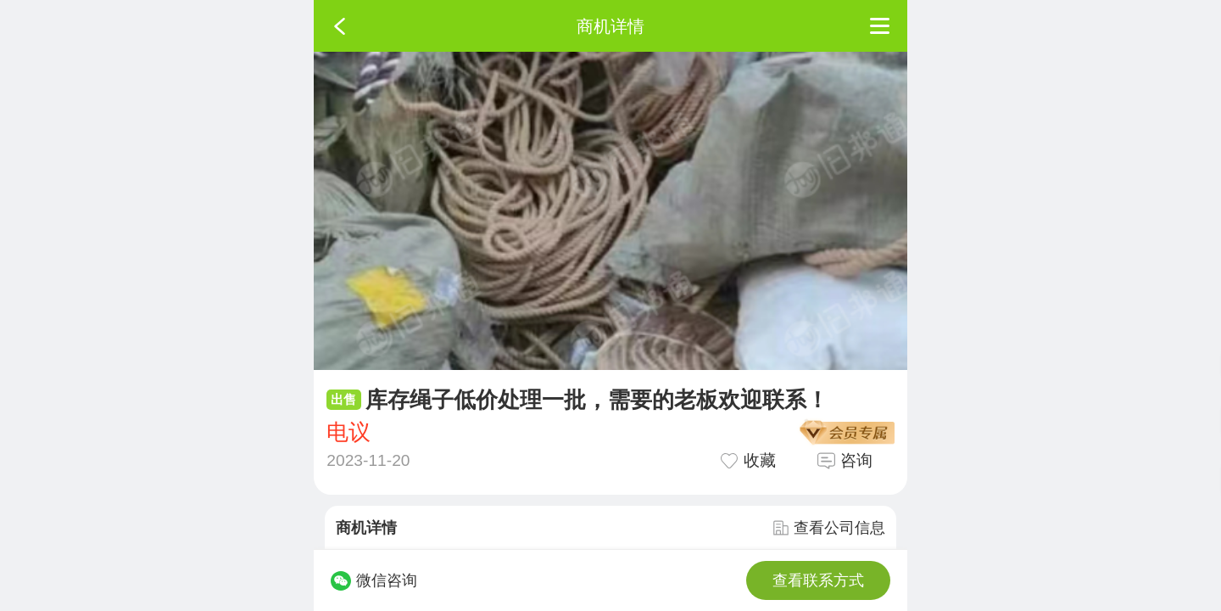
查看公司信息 (829, 527)
